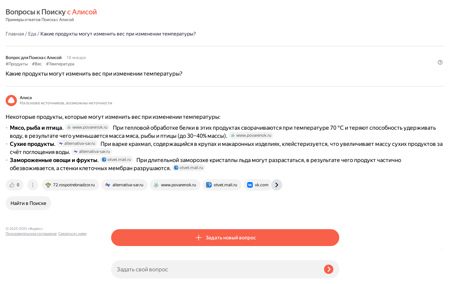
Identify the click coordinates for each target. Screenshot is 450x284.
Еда (138, 15)
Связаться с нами (20, 276)
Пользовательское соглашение (31, 271)
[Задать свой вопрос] (214, 269)
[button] (335, 57)
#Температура (166, 46)
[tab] (120, 202)
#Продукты (122, 46)
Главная (120, 15)
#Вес (142, 46)
